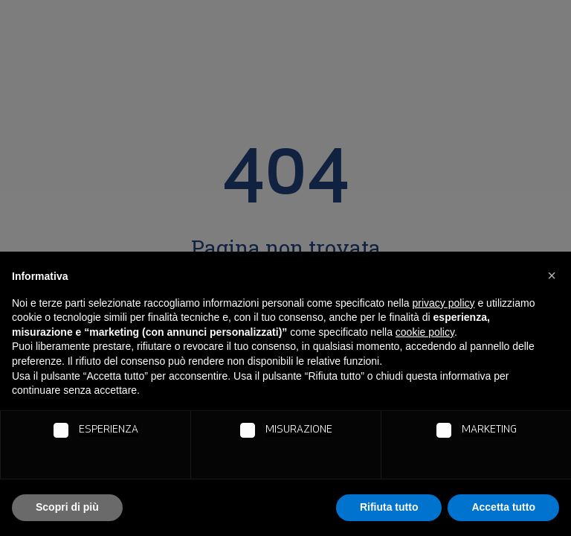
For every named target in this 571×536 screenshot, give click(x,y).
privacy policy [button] (444, 303)
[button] (552, 275)
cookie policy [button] (425, 332)
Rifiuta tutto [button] (389, 507)
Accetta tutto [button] (503, 507)
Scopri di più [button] (67, 507)
